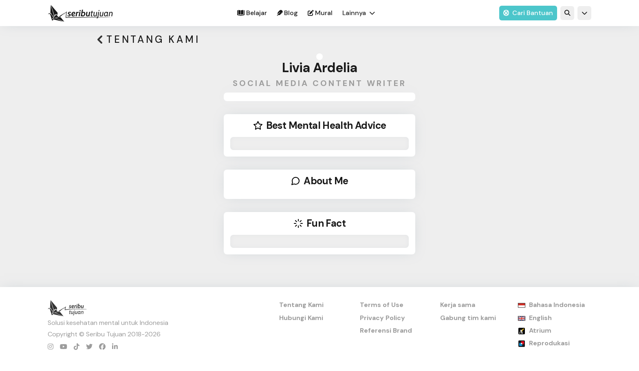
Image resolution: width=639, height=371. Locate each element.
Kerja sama (457, 304)
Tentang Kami (301, 304)
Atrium (540, 330)
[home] (80, 13)
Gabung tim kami (468, 318)
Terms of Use (381, 304)
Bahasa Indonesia (557, 304)
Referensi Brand (386, 330)
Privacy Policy (382, 318)
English (540, 318)
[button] (358, 13)
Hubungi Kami (301, 318)
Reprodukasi (549, 343)
